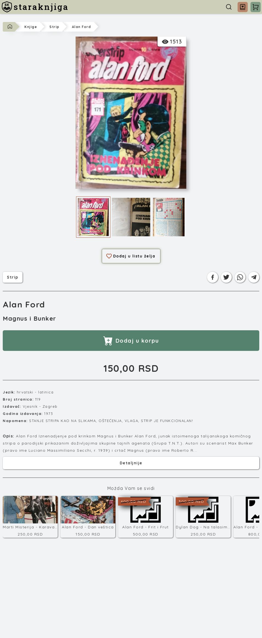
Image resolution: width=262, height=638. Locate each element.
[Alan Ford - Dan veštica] (87, 517)
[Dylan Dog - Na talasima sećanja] (203, 517)
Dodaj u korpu (131, 340)
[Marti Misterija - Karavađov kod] (30, 517)
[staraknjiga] (35, 6)
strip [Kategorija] (13, 277)
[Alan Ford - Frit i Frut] (145, 517)
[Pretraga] (229, 7)
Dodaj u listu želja (130, 256)
